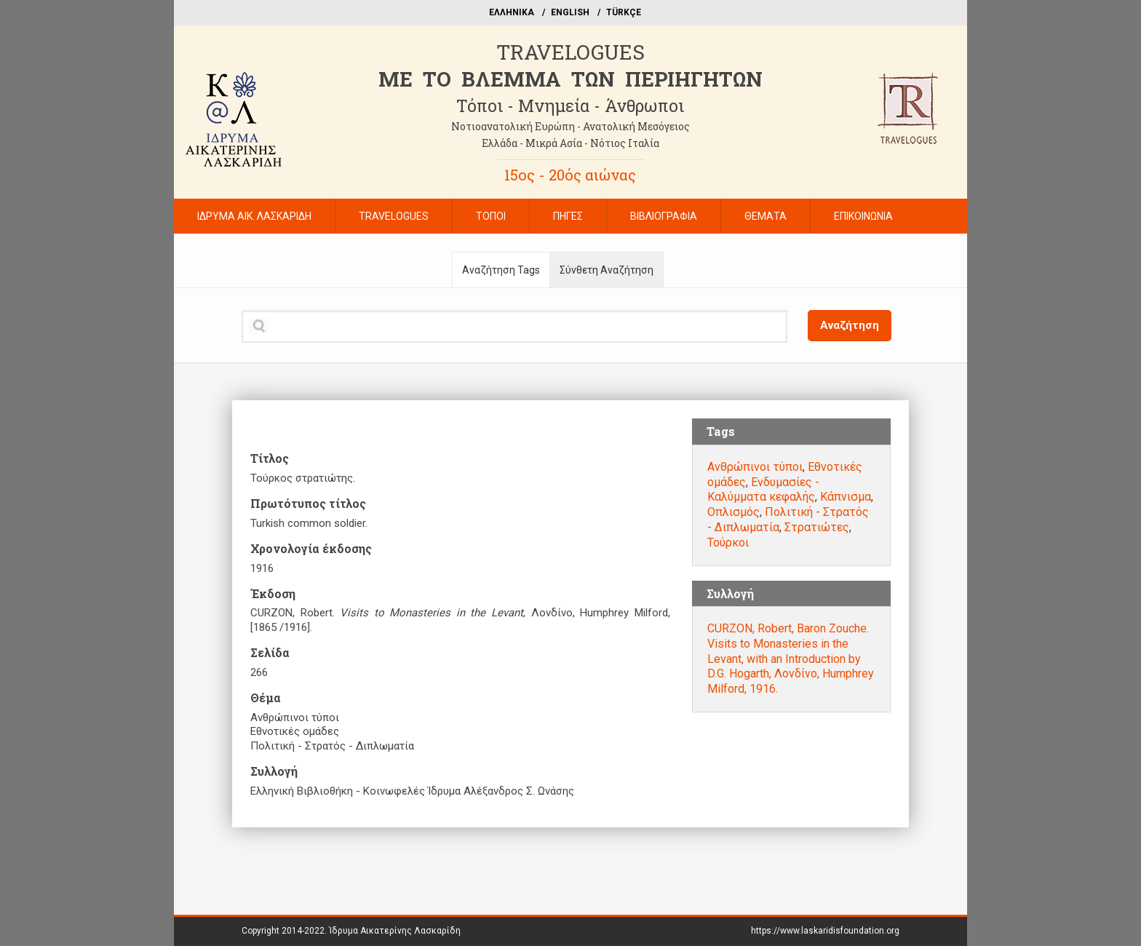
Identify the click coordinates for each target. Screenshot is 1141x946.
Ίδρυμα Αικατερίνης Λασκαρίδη (395, 931)
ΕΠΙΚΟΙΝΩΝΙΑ (863, 216)
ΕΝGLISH (570, 12)
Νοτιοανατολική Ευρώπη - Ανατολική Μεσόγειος (570, 126)
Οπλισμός (733, 512)
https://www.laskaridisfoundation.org (825, 931)
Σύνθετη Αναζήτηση (606, 270)
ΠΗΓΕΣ (568, 216)
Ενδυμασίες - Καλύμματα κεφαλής (763, 489)
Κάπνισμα (845, 497)
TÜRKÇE (623, 12)
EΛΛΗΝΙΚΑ (511, 12)
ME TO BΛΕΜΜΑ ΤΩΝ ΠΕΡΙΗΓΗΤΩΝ (570, 78)
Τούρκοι (728, 542)
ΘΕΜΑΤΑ (765, 216)
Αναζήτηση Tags (501, 270)
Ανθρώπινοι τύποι (755, 467)
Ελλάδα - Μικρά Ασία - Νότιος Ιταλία (570, 143)
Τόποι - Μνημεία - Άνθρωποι (570, 105)
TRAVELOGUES (570, 52)
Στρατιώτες (816, 527)
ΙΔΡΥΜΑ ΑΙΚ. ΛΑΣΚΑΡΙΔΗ (254, 216)
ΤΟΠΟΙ (491, 216)
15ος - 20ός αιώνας (570, 174)
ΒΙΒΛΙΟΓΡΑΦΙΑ (663, 216)
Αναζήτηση (849, 325)
